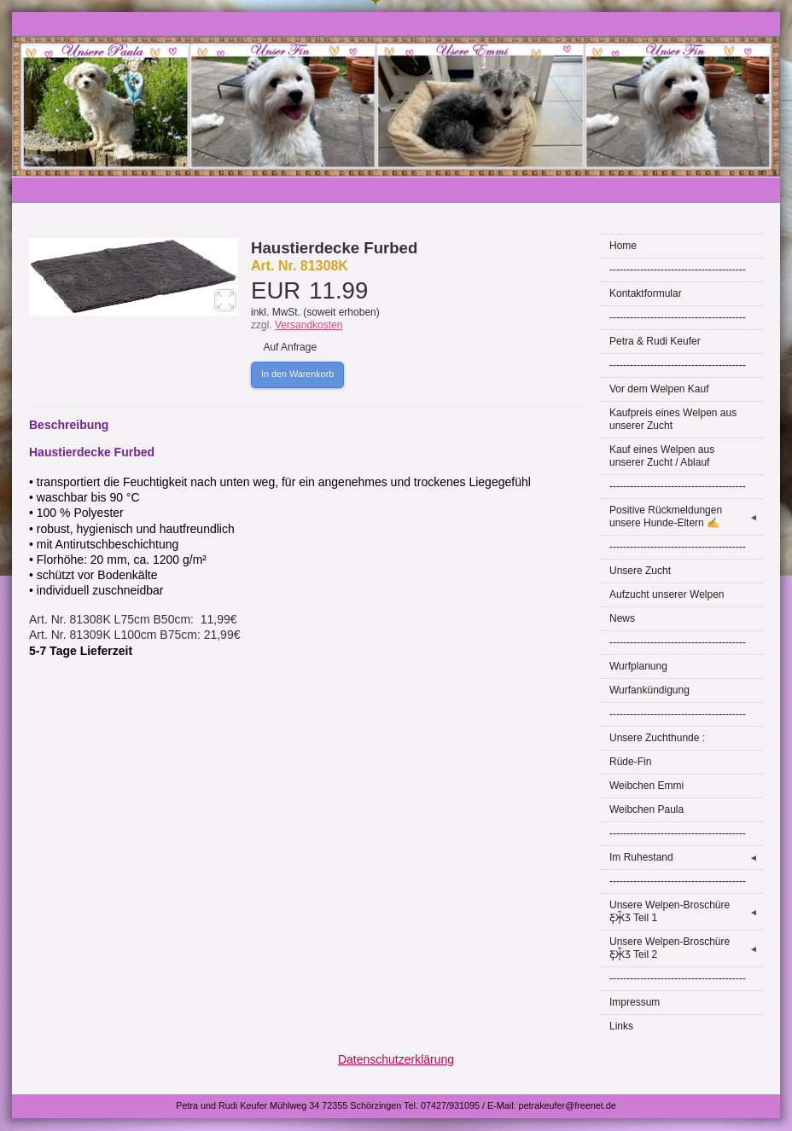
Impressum (634, 1002)
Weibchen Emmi (646, 786)
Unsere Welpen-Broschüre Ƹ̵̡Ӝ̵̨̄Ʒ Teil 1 (686, 911)
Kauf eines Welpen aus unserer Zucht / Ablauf (661, 456)
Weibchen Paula (646, 809)
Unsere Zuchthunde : (657, 738)
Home (623, 246)
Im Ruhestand (686, 857)
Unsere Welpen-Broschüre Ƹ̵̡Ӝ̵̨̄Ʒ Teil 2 (686, 948)
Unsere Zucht (640, 571)
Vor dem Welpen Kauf (659, 389)
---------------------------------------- (677, 270)
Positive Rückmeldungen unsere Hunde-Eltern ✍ (686, 516)
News (622, 618)
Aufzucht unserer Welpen (667, 594)
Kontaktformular (645, 293)
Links (621, 1026)
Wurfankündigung (649, 690)
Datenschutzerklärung (396, 1059)
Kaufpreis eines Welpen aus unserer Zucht (673, 419)
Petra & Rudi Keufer (655, 341)
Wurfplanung (638, 666)
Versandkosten (308, 325)
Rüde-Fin (630, 762)
